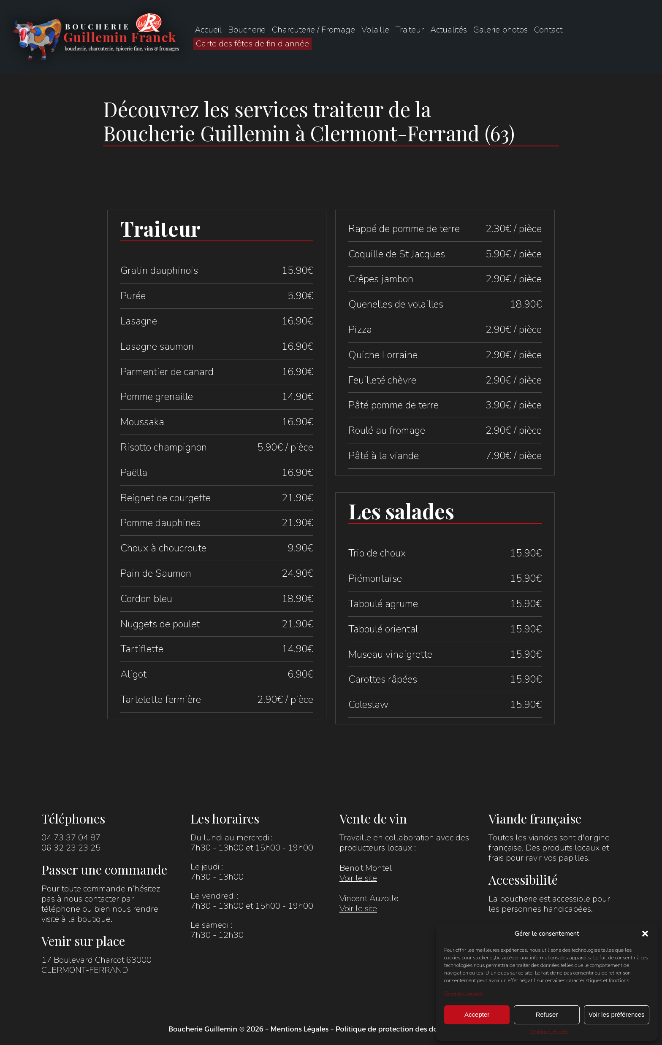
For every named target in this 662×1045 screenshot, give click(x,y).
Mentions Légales (299, 1029)
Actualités (448, 29)
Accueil (208, 29)
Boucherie (247, 29)
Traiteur (410, 29)
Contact (548, 29)
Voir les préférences (617, 1014)
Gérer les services (463, 993)
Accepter (476, 1014)
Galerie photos (500, 29)
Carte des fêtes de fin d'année (252, 43)
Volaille (375, 29)
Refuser (547, 1014)
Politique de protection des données (397, 1029)
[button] (645, 933)
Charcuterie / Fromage (313, 29)
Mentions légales (548, 1031)
